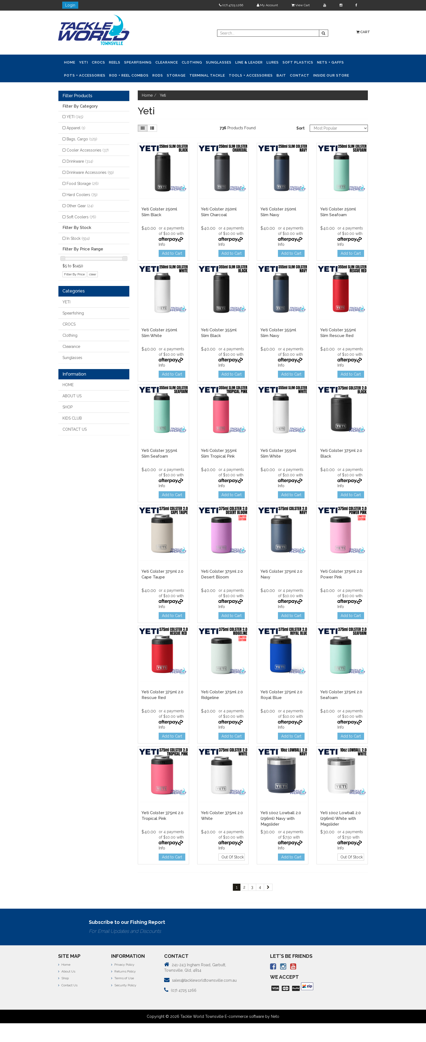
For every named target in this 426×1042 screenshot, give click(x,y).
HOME (68, 385)
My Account (267, 5)
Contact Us (67, 985)
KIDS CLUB (72, 418)
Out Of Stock (232, 857)
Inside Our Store (331, 75)
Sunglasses (218, 62)
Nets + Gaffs (330, 62)
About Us (66, 971)
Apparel (76, 128)
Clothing (192, 62)
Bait (281, 75)
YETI (83, 62)
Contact (299, 75)
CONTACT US (74, 429)
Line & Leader (249, 62)
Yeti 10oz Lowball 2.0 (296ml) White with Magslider (340, 818)
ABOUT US (72, 396)
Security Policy (123, 985)
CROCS (98, 62)
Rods (157, 75)
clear (92, 274)
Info (162, 244)
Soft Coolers (81, 217)
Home (69, 62)
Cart (363, 32)
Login (70, 5)
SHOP (67, 407)
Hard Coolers (82, 195)
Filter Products (77, 95)
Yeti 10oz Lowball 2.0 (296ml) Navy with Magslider (281, 818)
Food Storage (83, 183)
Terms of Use (122, 978)
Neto (275, 1016)
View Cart (301, 5)
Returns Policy (123, 971)
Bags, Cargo (82, 139)
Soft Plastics (298, 62)
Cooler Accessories (88, 150)
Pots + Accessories (84, 75)
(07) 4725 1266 (231, 5)
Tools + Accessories (251, 75)
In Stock (78, 238)
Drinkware (80, 161)
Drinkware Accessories (90, 172)
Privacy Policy (122, 965)
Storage (176, 75)
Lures (273, 62)
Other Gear (80, 206)
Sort (300, 128)
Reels (114, 62)
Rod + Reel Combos (129, 75)
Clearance (166, 62)
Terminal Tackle (207, 75)
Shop (63, 978)
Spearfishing (138, 62)
